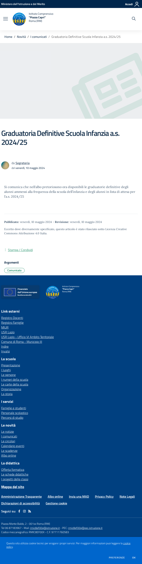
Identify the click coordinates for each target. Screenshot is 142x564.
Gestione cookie (56, 503)
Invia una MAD (79, 496)
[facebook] (19, 511)
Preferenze (117, 557)
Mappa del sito (12, 486)
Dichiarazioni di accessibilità (20, 503)
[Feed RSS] (29, 511)
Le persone (8, 374)
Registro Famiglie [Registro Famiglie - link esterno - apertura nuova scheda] (12, 322)
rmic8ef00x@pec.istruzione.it (85, 528)
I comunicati (38, 36)
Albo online (8, 455)
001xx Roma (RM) (39, 524)
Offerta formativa (12, 469)
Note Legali (127, 496)
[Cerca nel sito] (134, 19)
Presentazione (10, 365)
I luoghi (6, 370)
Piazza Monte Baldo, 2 (14, 524)
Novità (21, 36)
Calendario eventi (12, 445)
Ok (134, 557)
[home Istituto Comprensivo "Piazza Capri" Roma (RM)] (32, 19)
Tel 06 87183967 (11, 528)
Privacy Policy (104, 496)
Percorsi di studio (12, 417)
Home (8, 36)
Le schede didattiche (14, 474)
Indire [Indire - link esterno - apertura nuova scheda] (5, 346)
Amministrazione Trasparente (21, 496)
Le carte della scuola (14, 384)
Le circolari (8, 441)
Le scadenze (9, 450)
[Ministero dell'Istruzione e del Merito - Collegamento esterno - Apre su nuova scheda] (23, 4)
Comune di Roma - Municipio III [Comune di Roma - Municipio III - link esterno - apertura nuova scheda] (21, 341)
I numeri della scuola (14, 379)
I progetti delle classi (14, 479)
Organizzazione (11, 389)
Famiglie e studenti (13, 408)
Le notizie (7, 431)
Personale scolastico (14, 412)
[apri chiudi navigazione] (5, 19)
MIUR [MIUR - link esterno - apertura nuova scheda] (5, 327)
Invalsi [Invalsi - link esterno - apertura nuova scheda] (5, 351)
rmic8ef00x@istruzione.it (45, 528)
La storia (7, 393)
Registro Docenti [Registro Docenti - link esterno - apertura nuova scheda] (12, 317)
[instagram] (24, 511)
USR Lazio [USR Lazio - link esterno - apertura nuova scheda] (7, 332)
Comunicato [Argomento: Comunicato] (14, 270)
